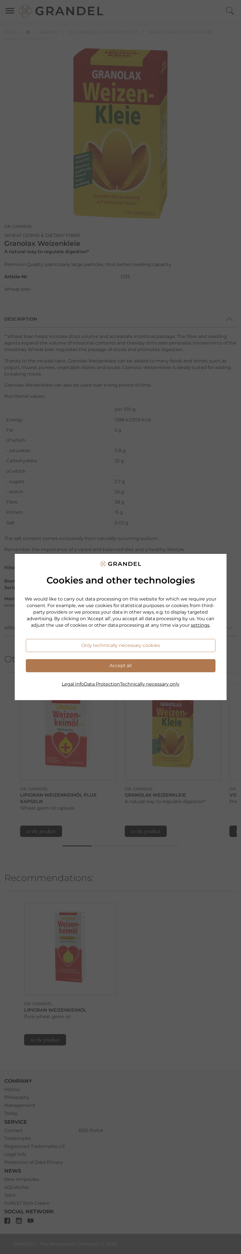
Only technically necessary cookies (120, 645)
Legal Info (73, 684)
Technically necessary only (149, 684)
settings (200, 625)
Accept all (120, 665)
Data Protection (102, 684)
